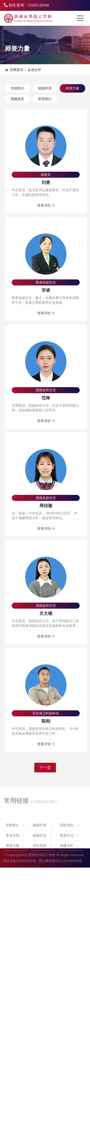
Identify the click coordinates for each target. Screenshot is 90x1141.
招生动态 (69, 837)
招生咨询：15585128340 (26, 5)
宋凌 (46, 290)
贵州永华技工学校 (41, 855)
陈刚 (46, 721)
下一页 (45, 768)
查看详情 (45, 206)
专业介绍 (15, 847)
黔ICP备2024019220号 (20, 861)
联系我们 (45, 99)
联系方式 (69, 847)
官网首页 (16, 70)
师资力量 (72, 88)
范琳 (46, 398)
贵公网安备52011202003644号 (60, 861)
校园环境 (45, 88)
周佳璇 (45, 506)
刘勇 (46, 183)
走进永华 (34, 70)
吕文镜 (45, 613)
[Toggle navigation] (81, 18)
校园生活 (42, 847)
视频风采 (17, 99)
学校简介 (17, 88)
